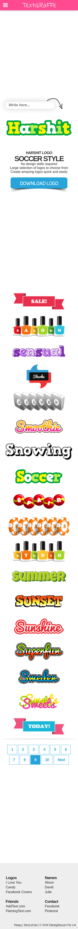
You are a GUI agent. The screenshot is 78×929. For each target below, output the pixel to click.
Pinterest (51, 911)
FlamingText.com (18, 911)
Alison (49, 882)
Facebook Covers (19, 892)
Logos (11, 878)
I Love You (13, 882)
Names (51, 878)
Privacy (18, 925)
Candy (10, 887)
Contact (51, 901)
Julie (48, 892)
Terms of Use (30, 925)
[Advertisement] (39, 56)
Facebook (52, 906)
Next (61, 760)
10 (47, 760)
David (49, 887)
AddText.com (15, 906)
